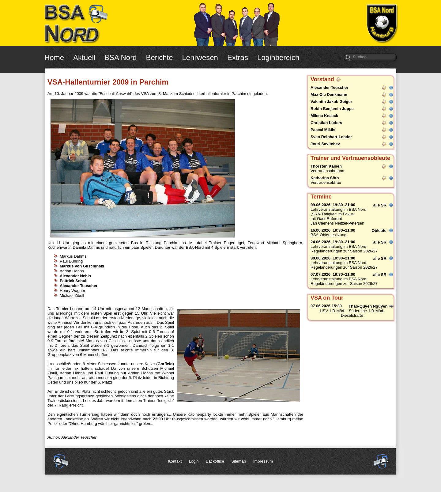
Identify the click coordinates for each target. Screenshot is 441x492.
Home (54, 57)
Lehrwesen (200, 57)
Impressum (263, 461)
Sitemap (238, 461)
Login (194, 461)
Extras (237, 57)
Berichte (159, 57)
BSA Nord (120, 57)
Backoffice (215, 461)
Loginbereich (278, 57)
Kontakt (175, 461)
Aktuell (84, 57)
